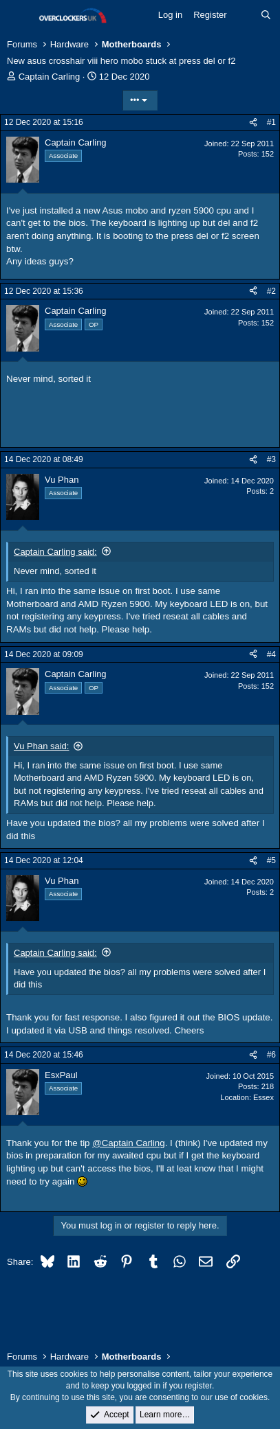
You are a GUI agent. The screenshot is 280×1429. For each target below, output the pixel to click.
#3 (271, 459)
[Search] (266, 15)
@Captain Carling (128, 1143)
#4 (271, 654)
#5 (271, 860)
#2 (271, 291)
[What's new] (244, 15)
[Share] (253, 122)
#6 (271, 1055)
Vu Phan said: (41, 746)
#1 (271, 122)
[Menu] (19, 16)
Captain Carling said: (55, 552)
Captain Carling (49, 76)
